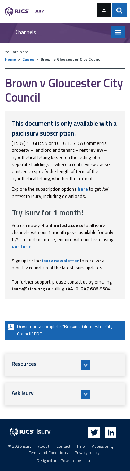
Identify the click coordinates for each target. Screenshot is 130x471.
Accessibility (103, 446)
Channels (26, 32)
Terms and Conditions (48, 453)
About (43, 446)
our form (22, 246)
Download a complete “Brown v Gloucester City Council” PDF (59, 329)
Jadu (86, 460)
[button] (65, 365)
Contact (63, 446)
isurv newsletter (60, 260)
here (83, 188)
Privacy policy (87, 453)
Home (10, 59)
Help (81, 446)
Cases (28, 59)
